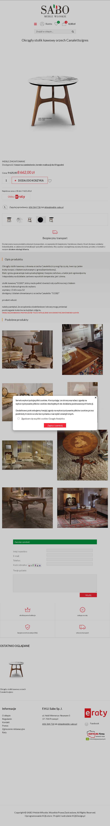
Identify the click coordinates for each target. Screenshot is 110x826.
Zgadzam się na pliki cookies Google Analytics (43, 418)
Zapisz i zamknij (55, 425)
